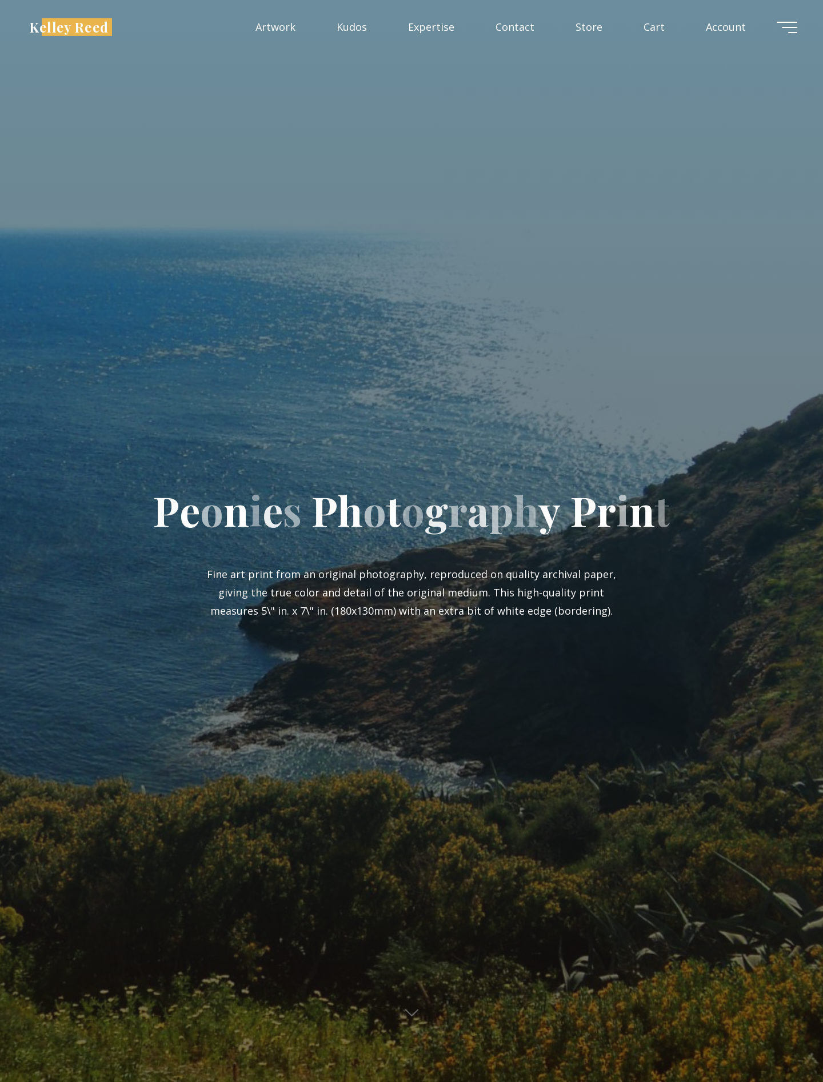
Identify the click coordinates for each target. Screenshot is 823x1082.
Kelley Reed (69, 26)
